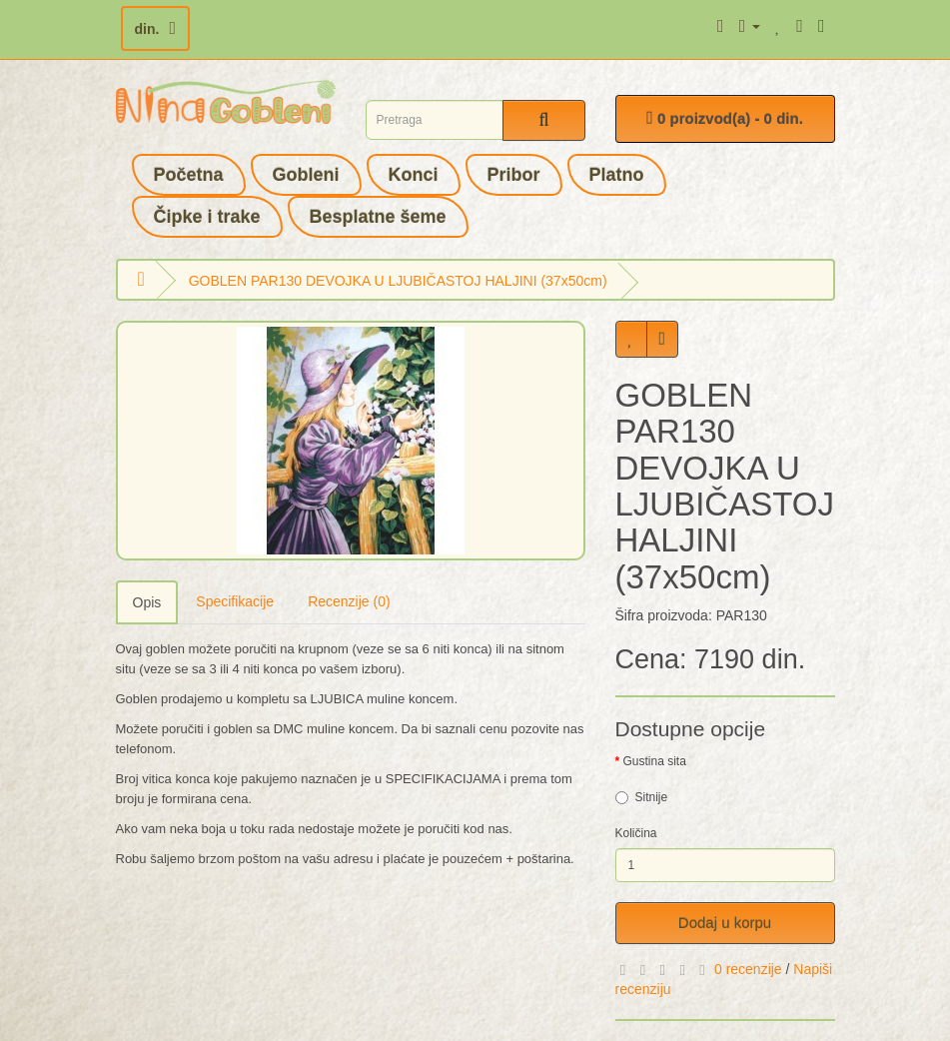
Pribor (513, 175)
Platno (616, 175)
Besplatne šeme (378, 217)
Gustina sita (654, 761)
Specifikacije (235, 601)
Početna (189, 175)
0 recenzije (748, 969)
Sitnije (641, 797)
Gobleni (306, 175)
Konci (414, 175)
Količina (636, 833)
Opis (147, 602)
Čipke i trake (207, 217)
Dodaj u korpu (724, 922)
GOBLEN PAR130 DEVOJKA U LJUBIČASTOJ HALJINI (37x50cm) (398, 281)
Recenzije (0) (349, 601)
